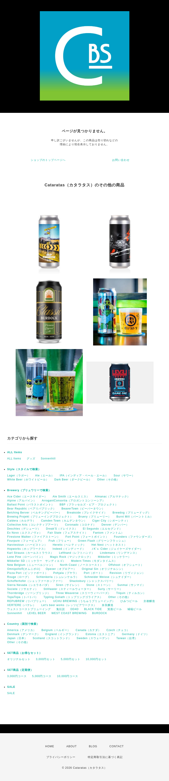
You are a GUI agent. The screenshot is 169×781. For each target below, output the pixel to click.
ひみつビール (129, 601)
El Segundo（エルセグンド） (102, 528)
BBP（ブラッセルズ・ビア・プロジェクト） (89, 504)
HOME (49, 746)
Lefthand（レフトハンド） (77, 552)
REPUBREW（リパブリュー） (27, 601)
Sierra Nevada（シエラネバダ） (29, 585)
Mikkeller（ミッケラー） (114, 556)
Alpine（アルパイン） (21, 500)
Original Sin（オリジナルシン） (103, 568)
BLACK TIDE (93, 609)
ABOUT (71, 746)
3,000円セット (45, 659)
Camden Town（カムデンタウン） (64, 520)
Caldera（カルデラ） (21, 520)
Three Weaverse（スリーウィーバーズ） (83, 593)
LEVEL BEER (36, 613)
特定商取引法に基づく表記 (105, 757)
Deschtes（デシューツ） (24, 528)
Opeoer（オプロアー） (61, 568)
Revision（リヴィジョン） (127, 573)
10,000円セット (96, 659)
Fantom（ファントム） (108, 532)
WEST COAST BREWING (69, 613)
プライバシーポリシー (60, 757)
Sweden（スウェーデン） (94, 638)
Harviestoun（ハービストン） (27, 544)
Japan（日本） (17, 638)
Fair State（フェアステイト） (68, 532)
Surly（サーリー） (110, 589)
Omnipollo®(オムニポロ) (23, 568)
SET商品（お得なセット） (24, 653)
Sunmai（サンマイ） (131, 585)
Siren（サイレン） (68, 585)
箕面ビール (114, 609)
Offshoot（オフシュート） (125, 564)
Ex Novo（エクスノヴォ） (24, 532)
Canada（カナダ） (88, 630)
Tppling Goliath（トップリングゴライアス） (73, 597)
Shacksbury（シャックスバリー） (92, 581)
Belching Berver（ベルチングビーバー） (34, 512)
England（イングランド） (62, 634)
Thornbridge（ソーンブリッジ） (28, 593)
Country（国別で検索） (23, 623)
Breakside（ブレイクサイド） (87, 512)
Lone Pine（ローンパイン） (26, 556)
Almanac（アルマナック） (112, 496)
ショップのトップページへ (48, 160)
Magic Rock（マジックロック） (71, 556)
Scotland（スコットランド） (52, 638)
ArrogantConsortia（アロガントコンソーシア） (73, 500)
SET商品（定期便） (20, 670)
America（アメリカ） (21, 630)
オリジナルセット (18, 659)
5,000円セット (70, 659)
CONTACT (116, 746)
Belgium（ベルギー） (55, 630)
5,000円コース (41, 676)
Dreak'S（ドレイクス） (61, 528)
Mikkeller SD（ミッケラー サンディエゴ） (36, 560)
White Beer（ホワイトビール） (28, 479)
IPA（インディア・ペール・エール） (84, 475)
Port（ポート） (94, 573)
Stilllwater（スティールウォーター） (67, 589)
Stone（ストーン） (99, 585)
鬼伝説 (60, 609)
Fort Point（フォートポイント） (87, 536)
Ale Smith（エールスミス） (71, 496)
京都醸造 (149, 601)
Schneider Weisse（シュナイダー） (108, 577)
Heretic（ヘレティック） (69, 544)
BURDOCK (99, 613)
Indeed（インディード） (69, 548)
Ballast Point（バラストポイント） (30, 504)
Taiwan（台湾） (127, 638)
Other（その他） (108, 479)
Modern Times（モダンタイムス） (94, 560)
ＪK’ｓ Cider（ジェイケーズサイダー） (117, 548)
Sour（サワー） (124, 475)
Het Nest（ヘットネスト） (109, 544)
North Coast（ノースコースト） (81, 564)
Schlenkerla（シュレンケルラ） (57, 577)
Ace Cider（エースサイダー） (27, 496)
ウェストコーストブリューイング (29, 609)
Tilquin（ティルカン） (131, 593)
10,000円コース (67, 676)
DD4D (75, 609)
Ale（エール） (44, 475)
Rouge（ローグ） (19, 577)
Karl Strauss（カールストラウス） (30, 552)
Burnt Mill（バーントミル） (134, 516)
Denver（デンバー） (115, 524)
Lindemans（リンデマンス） (119, 552)
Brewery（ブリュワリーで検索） (29, 490)
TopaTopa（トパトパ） (22, 597)
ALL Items (14, 452)
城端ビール (134, 609)
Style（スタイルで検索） (24, 469)
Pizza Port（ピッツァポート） (27, 573)
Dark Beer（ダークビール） (73, 479)
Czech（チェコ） (118, 630)
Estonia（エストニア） (101, 634)
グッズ (31, 458)
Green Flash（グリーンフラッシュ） (102, 540)
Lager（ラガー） (18, 475)
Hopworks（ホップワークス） (27, 548)
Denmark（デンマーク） (23, 634)
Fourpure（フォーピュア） (25, 540)
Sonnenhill (48, 458)
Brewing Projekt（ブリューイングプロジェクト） (40, 516)
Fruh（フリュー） (61, 540)
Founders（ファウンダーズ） (133, 536)
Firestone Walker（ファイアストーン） (33, 536)
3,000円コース (17, 676)
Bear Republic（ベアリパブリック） (31, 508)
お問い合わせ (121, 160)
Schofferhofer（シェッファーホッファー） (35, 581)
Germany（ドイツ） (135, 634)
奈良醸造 (107, 605)
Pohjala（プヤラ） (65, 573)
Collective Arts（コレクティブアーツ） (33, 524)
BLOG (93, 746)
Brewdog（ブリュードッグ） (132, 512)
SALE (11, 686)
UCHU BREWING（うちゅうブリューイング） (84, 601)
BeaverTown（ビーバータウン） (83, 508)
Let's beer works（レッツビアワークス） (68, 605)
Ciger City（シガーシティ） (111, 520)
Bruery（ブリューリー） (94, 516)
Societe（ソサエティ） (22, 589)
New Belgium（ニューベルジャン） (31, 564)
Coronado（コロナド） (80, 524)
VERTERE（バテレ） (21, 605)
